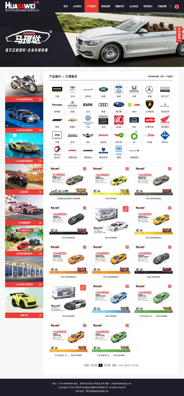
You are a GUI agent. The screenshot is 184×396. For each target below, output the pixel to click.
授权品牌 (105, 6)
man (134, 127)
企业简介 (77, 6)
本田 (134, 96)
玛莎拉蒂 (165, 111)
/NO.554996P (111, 238)
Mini (88, 142)
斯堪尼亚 (103, 157)
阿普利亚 (150, 127)
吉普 (57, 142)
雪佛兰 (73, 127)
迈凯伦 (88, 96)
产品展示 (91, 6)
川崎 (57, 96)
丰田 (103, 127)
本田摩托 (165, 127)
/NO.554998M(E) (111, 277)
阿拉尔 (165, 142)
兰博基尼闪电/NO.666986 (68, 198)
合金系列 (24, 192)
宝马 (88, 111)
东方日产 (165, 96)
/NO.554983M (68, 238)
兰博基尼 (150, 111)
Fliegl (149, 142)
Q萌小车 (24, 315)
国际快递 (73, 157)
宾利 (73, 96)
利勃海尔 (88, 157)
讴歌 (73, 111)
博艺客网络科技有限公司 (97, 391)
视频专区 (119, 6)
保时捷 (57, 111)
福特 (119, 96)
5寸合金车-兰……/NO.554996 (153, 316)
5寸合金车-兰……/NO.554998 (111, 355)
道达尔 (57, 157)
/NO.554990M (153, 277)
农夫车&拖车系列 (24, 253)
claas (134, 111)
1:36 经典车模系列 (24, 161)
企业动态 (133, 6)
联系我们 (148, 6)
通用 (119, 157)
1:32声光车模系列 (24, 130)
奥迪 (103, 111)
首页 (65, 6)
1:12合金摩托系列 (24, 99)
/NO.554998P (68, 316)
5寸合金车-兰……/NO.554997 (68, 355)
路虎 (103, 96)
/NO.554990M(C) (153, 238)
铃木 (73, 142)
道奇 (57, 127)
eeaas (118, 127)
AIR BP (118, 142)
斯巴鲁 (119, 111)
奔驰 (150, 96)
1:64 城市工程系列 (24, 284)
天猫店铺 (162, 6)
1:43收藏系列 (24, 223)
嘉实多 (103, 142)
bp (134, 142)
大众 (88, 127)
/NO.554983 (111, 198)
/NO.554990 (111, 316)
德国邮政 (134, 157)
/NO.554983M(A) (153, 198)
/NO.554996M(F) (68, 277)
